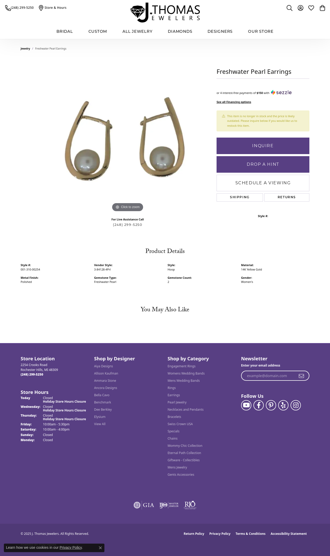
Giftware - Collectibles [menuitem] (184, 460)
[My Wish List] (311, 8)
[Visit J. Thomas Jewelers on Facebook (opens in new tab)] (258, 405)
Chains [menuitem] (173, 438)
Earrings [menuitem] (174, 395)
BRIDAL (64, 32)
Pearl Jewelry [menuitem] (177, 402)
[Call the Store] (32, 374)
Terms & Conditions (251, 533)
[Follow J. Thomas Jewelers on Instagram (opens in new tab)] (296, 405)
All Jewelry (137, 32)
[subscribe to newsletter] (301, 375)
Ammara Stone (105, 380)
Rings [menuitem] (172, 388)
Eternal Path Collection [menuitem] (184, 453)
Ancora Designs (105, 388)
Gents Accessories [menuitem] (181, 474)
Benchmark (102, 402)
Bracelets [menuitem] (174, 417)
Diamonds (180, 32)
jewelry (25, 48)
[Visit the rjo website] (190, 505)
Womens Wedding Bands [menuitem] (186, 373)
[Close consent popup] (100, 547)
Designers (220, 32)
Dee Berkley (103, 409)
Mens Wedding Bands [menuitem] (184, 380)
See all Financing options (234, 102)
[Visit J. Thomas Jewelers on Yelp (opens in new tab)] (283, 405)
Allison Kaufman (106, 373)
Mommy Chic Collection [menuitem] (185, 445)
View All (99, 424)
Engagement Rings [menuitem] (181, 366)
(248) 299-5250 (127, 225)
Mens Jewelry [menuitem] (177, 467)
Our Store (261, 32)
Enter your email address (260, 365)
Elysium (99, 417)
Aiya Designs (103, 366)
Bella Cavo (101, 395)
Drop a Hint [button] (263, 164)
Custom (97, 32)
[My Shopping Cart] (322, 8)
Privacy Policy (219, 533)
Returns (287, 197)
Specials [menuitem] (173, 431)
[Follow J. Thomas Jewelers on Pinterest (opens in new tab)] (271, 405)
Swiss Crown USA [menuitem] (180, 424)
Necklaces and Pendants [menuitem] (186, 409)
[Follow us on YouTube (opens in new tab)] (246, 405)
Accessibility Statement (289, 533)
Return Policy (194, 533)
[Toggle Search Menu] (289, 8)
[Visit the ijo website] (169, 505)
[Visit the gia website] (144, 505)
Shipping (240, 197)
